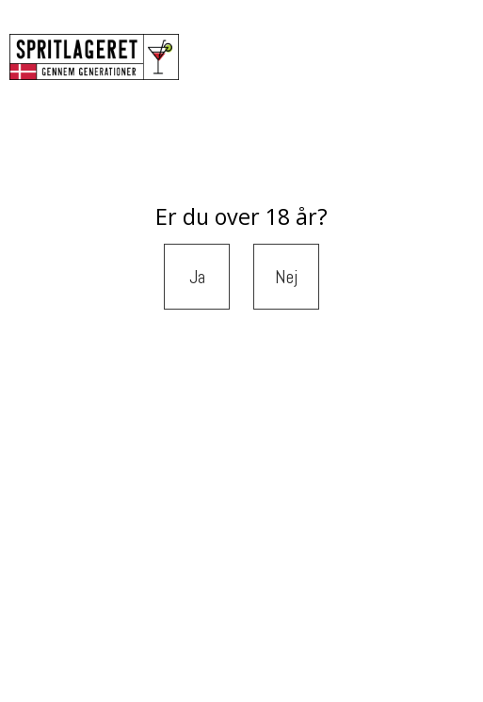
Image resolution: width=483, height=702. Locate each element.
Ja (197, 276)
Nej (286, 276)
